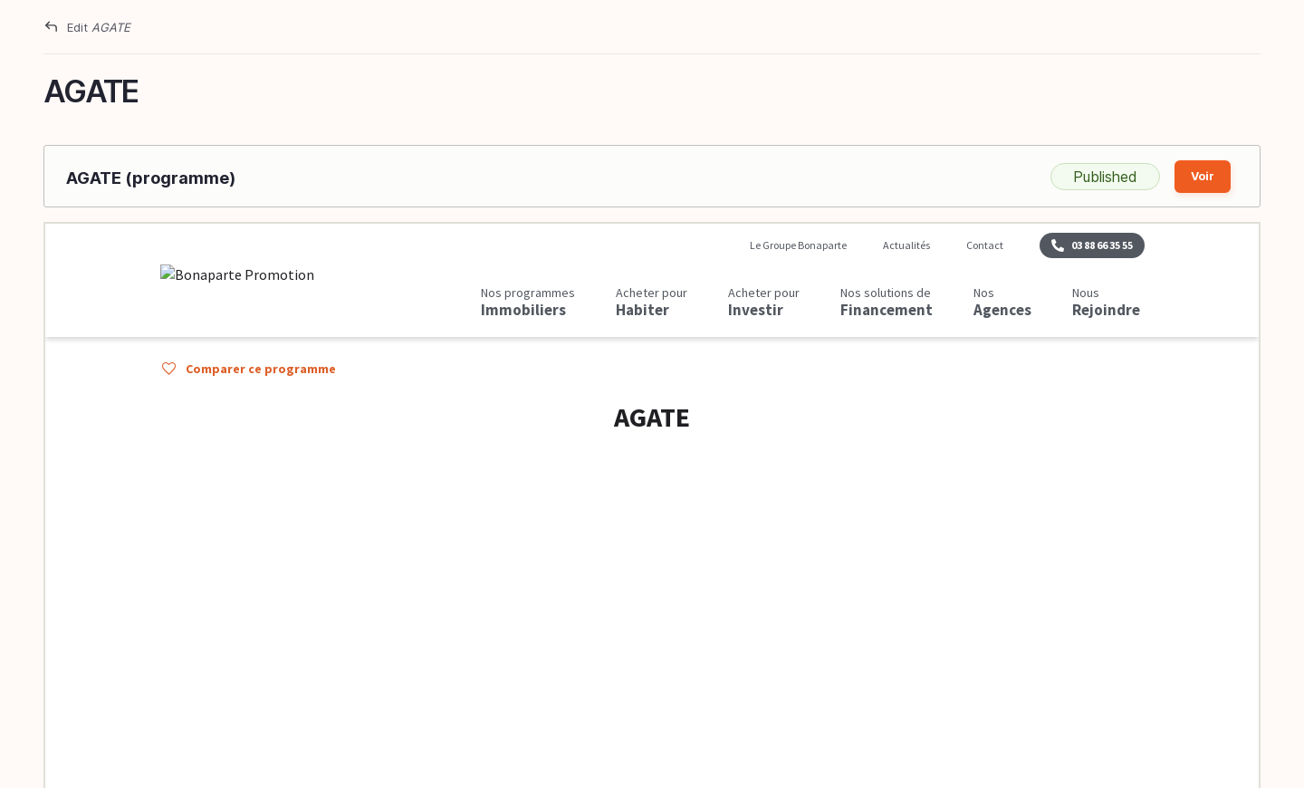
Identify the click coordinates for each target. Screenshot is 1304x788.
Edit (98, 27)
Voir (1202, 176)
